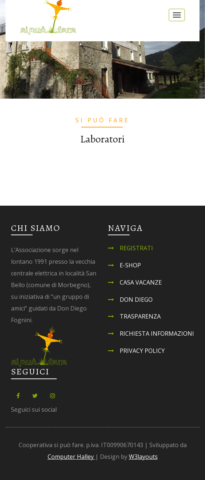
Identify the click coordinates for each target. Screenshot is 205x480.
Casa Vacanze (141, 282)
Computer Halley (71, 457)
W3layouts (143, 457)
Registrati (136, 248)
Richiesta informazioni (157, 333)
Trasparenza (140, 316)
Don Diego (136, 300)
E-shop (130, 265)
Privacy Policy (142, 351)
